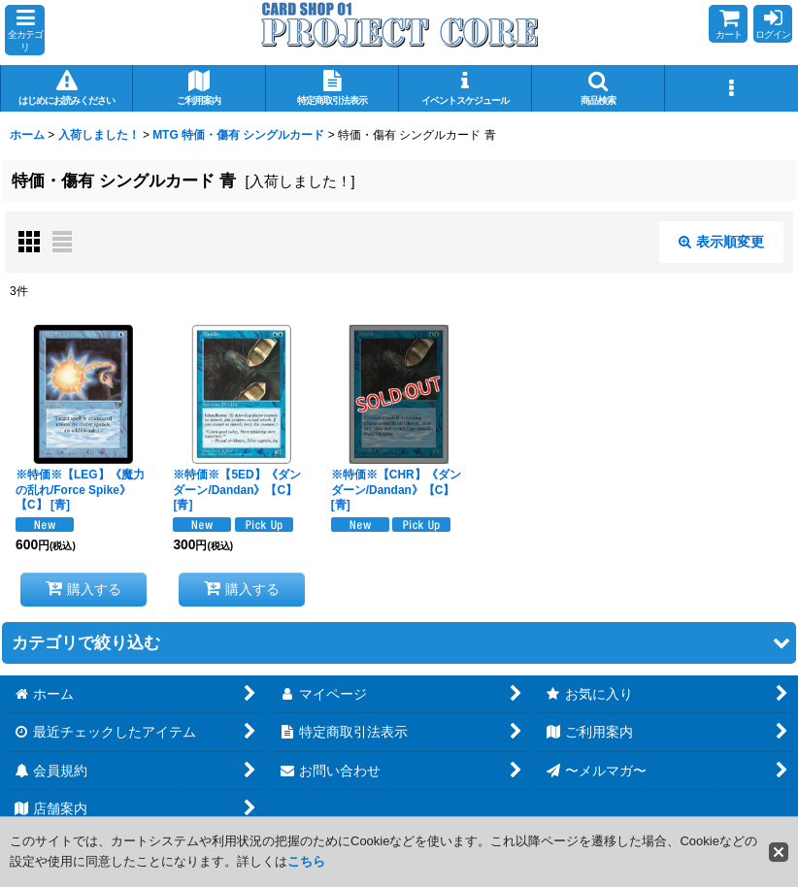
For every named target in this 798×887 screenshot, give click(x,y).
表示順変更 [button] (721, 241)
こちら (306, 861)
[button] (25, 30)
